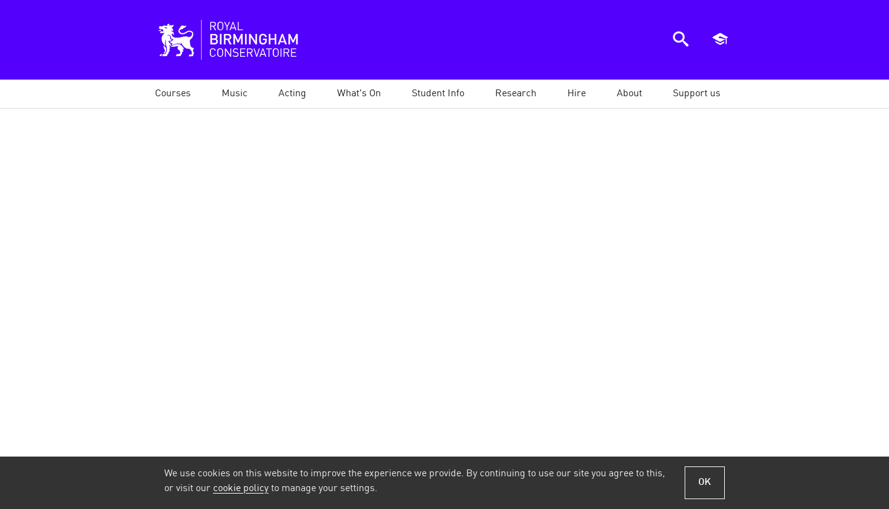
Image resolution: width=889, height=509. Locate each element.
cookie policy (241, 489)
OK (704, 482)
